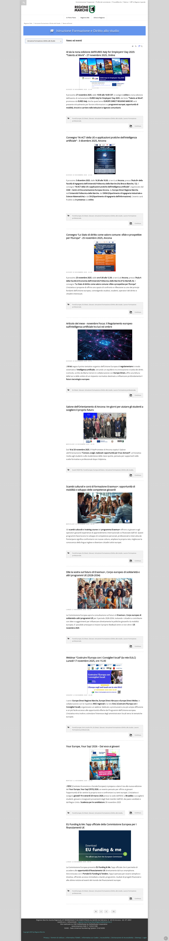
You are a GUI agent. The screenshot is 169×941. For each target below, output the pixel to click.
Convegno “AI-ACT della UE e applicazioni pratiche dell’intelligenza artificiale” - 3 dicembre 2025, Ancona (101, 139)
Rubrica (126, 2)
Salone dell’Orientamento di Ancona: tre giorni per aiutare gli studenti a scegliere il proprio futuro (104, 408)
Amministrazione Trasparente (85, 2)
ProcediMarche (117, 2)
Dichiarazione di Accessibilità (122, 938)
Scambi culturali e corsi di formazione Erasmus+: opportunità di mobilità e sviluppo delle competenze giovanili (100, 488)
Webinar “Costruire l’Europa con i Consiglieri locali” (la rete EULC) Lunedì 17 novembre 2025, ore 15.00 (101, 659)
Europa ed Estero (99, 470)
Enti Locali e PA (87, 727)
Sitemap (138, 938)
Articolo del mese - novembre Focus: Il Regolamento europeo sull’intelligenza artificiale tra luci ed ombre (99, 325)
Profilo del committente (103, 2)
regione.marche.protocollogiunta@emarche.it (94, 922)
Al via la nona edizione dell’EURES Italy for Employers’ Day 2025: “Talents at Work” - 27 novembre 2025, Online (100, 53)
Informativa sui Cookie (90, 938)
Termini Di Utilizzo (57, 938)
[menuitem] (71, 17)
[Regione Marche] (84, 9)
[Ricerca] (28, 2)
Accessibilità (105, 938)
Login (145, 938)
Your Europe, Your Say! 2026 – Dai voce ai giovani (92, 746)
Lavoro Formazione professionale (124, 390)
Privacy (46, 938)
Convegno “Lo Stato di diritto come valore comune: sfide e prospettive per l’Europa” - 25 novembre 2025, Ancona (104, 236)
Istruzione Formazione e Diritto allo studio (109, 118)
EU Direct (85, 118)
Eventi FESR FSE (77, 470)
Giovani (91, 118)
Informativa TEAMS (73, 938)
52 (113, 911)
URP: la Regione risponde (137, 2)
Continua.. (138, 126)
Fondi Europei (76, 118)
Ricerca (23, 2)
